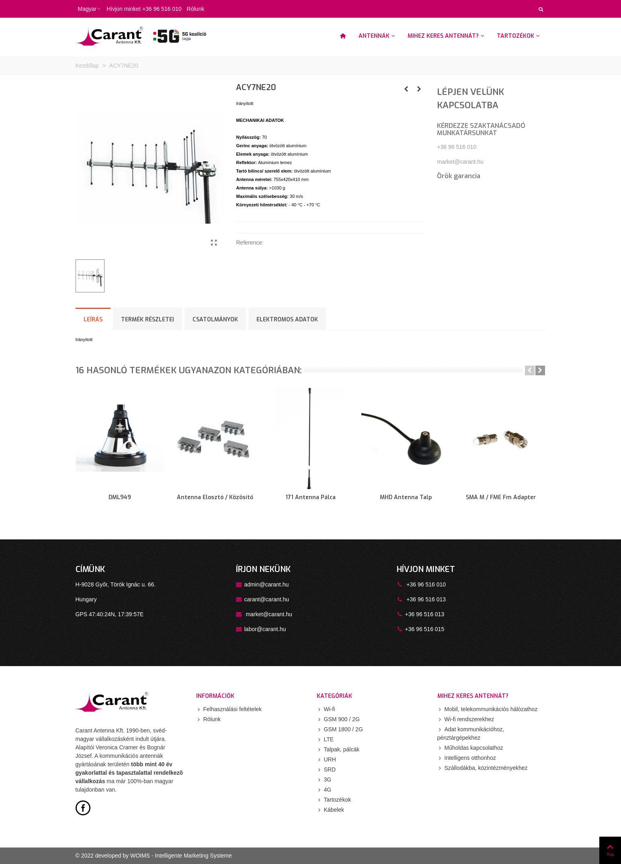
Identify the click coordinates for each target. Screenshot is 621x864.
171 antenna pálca (310, 497)
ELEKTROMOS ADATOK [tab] (287, 319)
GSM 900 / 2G (338, 719)
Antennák (374, 36)
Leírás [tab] (93, 319)
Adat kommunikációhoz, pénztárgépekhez (470, 733)
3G (324, 780)
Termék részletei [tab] (147, 319)
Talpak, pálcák (338, 749)
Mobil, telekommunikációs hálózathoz (487, 709)
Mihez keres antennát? (443, 36)
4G (324, 790)
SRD (326, 769)
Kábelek (330, 810)
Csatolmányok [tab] (215, 319)
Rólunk (208, 719)
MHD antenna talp (406, 497)
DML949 (120, 497)
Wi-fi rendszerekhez (465, 719)
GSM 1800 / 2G (340, 729)
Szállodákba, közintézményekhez (482, 768)
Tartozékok (515, 36)
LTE (325, 739)
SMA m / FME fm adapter (501, 497)
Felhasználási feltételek (229, 709)
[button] (530, 370)
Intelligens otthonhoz (466, 758)
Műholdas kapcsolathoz (470, 748)
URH (326, 759)
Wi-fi (326, 709)
